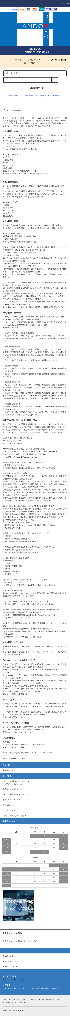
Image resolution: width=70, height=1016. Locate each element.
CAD (21, 96)
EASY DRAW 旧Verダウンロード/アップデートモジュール (16, 782)
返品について (36, 999)
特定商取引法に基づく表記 (51, 999)
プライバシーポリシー (10, 1002)
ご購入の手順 (32, 59)
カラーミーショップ (52, 121)
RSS (20, 1002)
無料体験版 (29, 96)
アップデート (41, 96)
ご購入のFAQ (26, 63)
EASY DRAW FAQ (55, 96)
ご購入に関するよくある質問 (14, 816)
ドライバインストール (11, 800)
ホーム (17, 59)
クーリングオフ (9, 810)
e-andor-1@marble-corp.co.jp (14, 980)
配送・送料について (24, 999)
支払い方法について (9, 999)
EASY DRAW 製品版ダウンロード (16, 794)
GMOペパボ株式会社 (45, 118)
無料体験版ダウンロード (12, 789)
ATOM (26, 1002)
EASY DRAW (13, 96)
